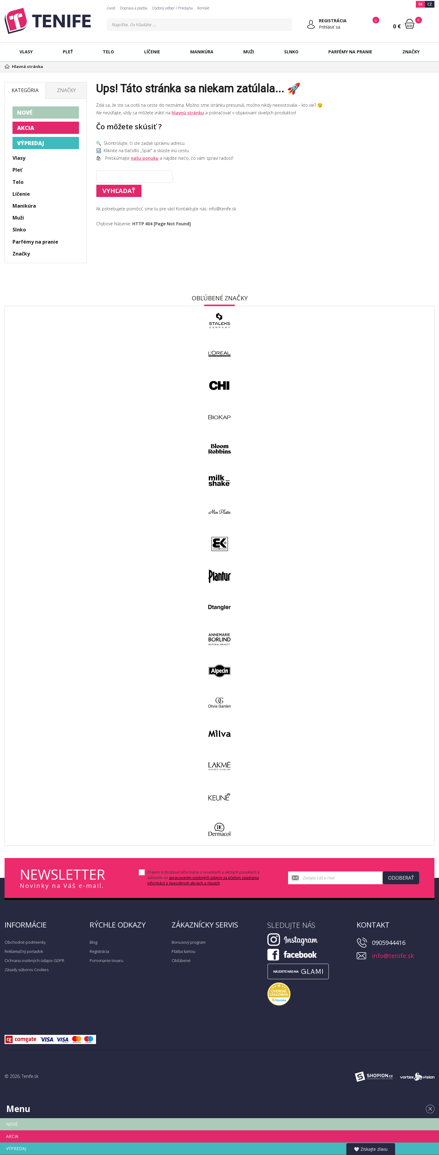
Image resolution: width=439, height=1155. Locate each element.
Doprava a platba (133, 8)
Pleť (68, 52)
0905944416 (388, 943)
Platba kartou (183, 951)
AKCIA (25, 127)
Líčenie (152, 52)
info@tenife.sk (393, 955)
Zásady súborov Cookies (26, 969)
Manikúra (201, 52)
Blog (93, 942)
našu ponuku (145, 158)
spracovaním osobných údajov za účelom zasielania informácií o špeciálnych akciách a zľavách (203, 880)
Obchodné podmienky (25, 942)
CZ (429, 4)
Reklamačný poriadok (24, 951)
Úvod (111, 8)
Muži (248, 52)
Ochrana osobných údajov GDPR (34, 960)
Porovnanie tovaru (106, 960)
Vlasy (26, 52)
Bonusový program (188, 942)
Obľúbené (181, 960)
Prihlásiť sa (329, 27)
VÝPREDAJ (30, 143)
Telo (108, 52)
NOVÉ (24, 112)
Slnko (291, 52)
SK (420, 4)
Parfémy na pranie (350, 52)
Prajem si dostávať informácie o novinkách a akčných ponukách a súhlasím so (203, 878)
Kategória (25, 90)
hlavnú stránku (188, 113)
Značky (410, 52)
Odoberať (401, 877)
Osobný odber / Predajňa (172, 8)
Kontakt (203, 8)
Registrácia (99, 951)
